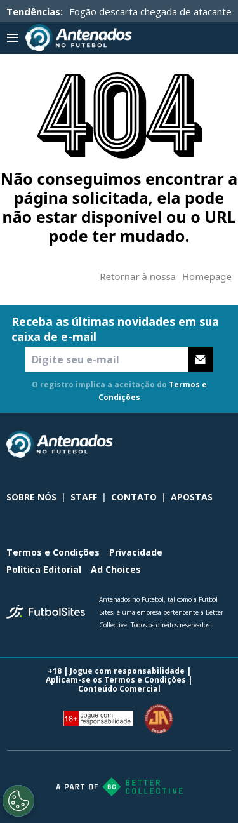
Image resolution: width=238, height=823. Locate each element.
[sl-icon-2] (196, 444)
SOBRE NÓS (31, 497)
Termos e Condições (53, 552)
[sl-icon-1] (168, 444)
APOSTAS (192, 497)
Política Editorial (43, 569)
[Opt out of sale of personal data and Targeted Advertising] (18, 801)
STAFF (83, 497)
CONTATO (134, 497)
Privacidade (135, 552)
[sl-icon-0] (140, 444)
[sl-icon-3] (224, 444)
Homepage (207, 276)
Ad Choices (116, 569)
